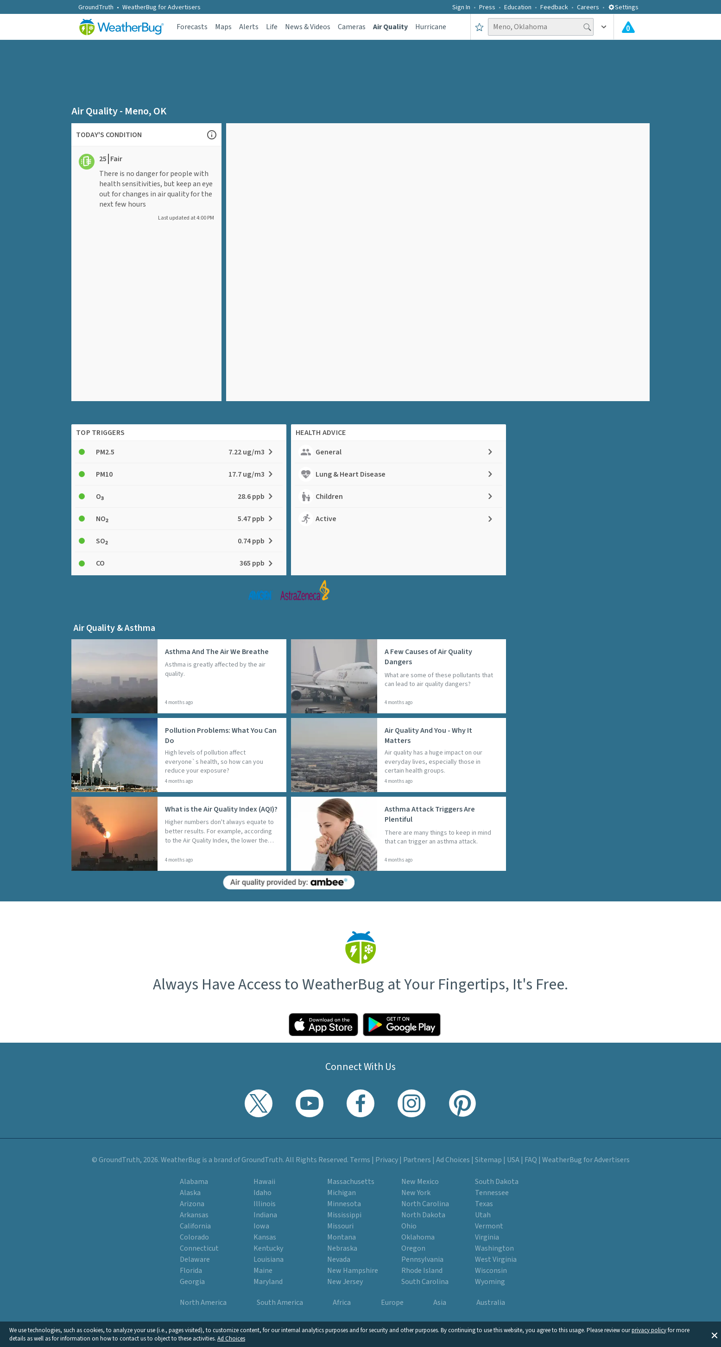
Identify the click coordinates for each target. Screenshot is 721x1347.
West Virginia (496, 1259)
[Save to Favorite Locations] (479, 27)
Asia (439, 1302)
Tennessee (492, 1193)
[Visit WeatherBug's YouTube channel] (309, 1103)
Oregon (413, 1248)
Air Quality (390, 27)
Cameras (352, 27)
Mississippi (344, 1215)
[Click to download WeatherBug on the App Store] (323, 1024)
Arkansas (194, 1215)
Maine (262, 1270)
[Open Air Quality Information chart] (211, 134)
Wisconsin (491, 1270)
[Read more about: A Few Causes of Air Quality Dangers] (398, 676)
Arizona (192, 1204)
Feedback (554, 7)
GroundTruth (96, 7)
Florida (191, 1270)
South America (280, 1302)
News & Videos (307, 27)
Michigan (341, 1193)
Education (517, 7)
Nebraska (342, 1248)
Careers (588, 7)
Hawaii (264, 1182)
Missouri (340, 1226)
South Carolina (425, 1282)
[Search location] (541, 27)
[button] (714, 1334)
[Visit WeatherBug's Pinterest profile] (462, 1103)
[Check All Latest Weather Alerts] (628, 26)
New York (415, 1193)
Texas (484, 1204)
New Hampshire (352, 1270)
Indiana (265, 1215)
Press (487, 7)
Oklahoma (418, 1237)
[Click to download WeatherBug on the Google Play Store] (402, 1024)
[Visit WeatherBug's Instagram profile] (411, 1103)
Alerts (249, 27)
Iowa (261, 1226)
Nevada (338, 1259)
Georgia (192, 1282)
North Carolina (425, 1204)
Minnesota (344, 1204)
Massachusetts (350, 1182)
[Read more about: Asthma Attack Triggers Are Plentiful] (398, 834)
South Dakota (497, 1182)
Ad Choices (231, 1338)
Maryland (268, 1282)
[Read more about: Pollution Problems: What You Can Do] (178, 755)
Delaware (195, 1259)
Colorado (194, 1237)
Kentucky (268, 1248)
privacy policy (649, 1330)
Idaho (262, 1193)
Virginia (487, 1237)
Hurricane (430, 27)
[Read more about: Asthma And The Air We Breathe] (178, 676)
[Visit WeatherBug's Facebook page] (360, 1103)
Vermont (489, 1226)
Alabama (194, 1182)
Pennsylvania (422, 1259)
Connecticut (199, 1248)
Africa (342, 1302)
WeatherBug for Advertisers (161, 7)
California (195, 1226)
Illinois (264, 1204)
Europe (392, 1302)
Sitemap (488, 1160)
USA (513, 1160)
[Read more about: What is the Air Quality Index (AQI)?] (178, 834)
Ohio (409, 1226)
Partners (417, 1160)
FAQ (531, 1160)
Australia (490, 1302)
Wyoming (490, 1282)
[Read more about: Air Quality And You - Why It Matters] (398, 755)
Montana (341, 1237)
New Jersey (345, 1282)
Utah (483, 1215)
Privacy (386, 1160)
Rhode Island (422, 1270)
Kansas (264, 1237)
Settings (623, 7)
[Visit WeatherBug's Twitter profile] (258, 1103)
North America (203, 1302)
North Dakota (423, 1215)
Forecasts (192, 27)
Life (272, 27)
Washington (494, 1248)
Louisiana (268, 1259)
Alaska (190, 1193)
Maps (223, 27)
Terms (360, 1160)
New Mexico (420, 1182)
